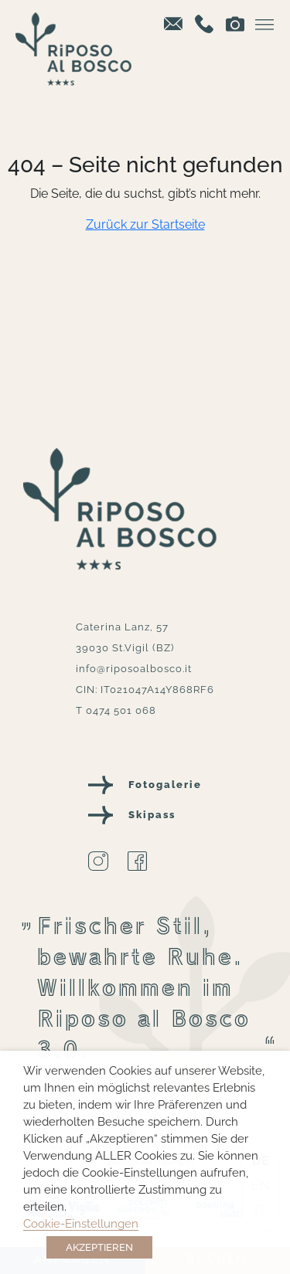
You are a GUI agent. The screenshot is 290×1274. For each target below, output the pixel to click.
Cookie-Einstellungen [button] (80, 1223)
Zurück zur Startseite (145, 224)
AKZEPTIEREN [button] (99, 1247)
